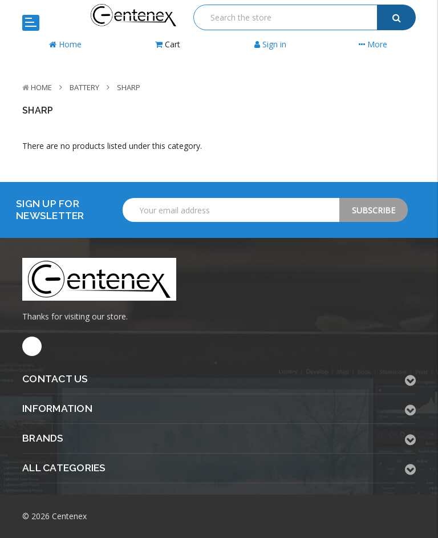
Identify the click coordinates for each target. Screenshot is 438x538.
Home (41, 87)
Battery (84, 87)
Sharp (128, 87)
